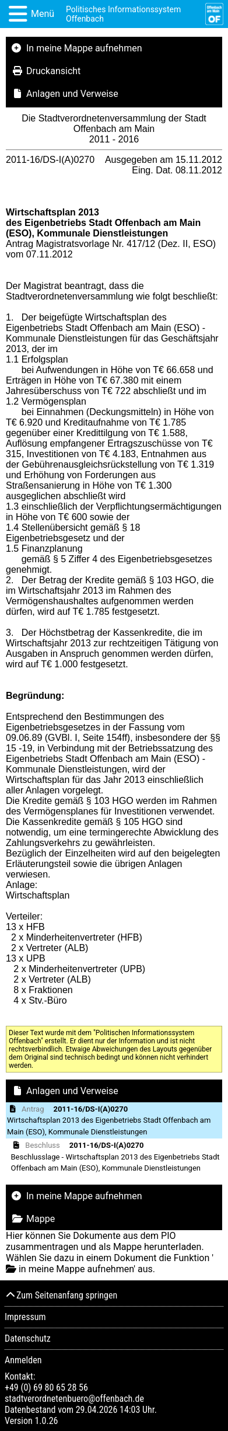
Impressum (25, 1316)
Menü (42, 13)
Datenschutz (28, 1338)
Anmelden (23, 1360)
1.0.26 (46, 1420)
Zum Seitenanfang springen (61, 1295)
